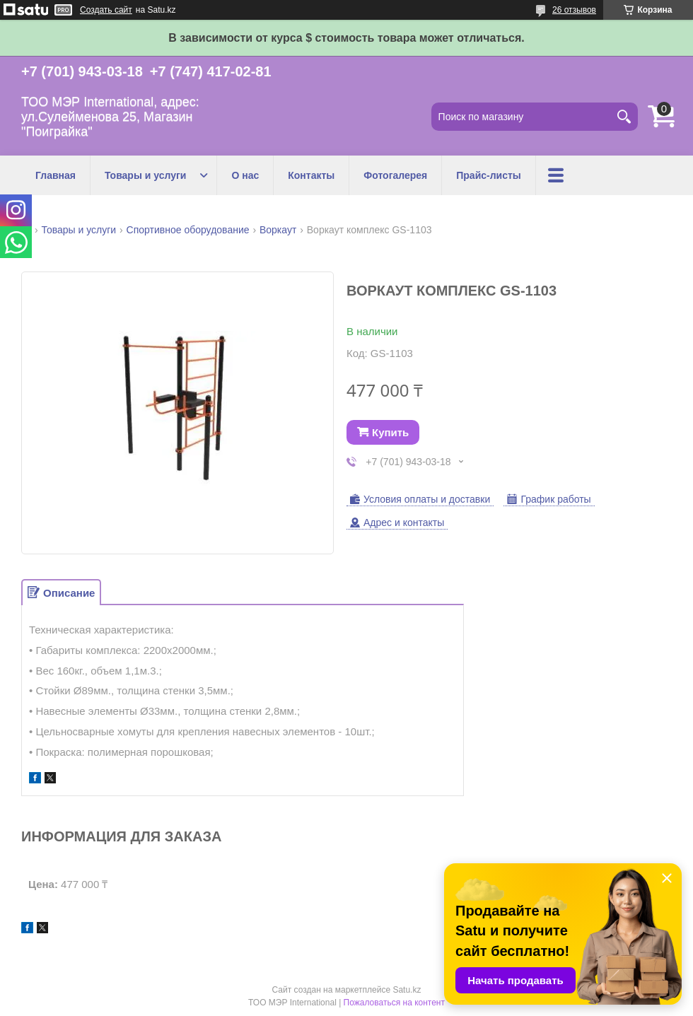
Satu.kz (406, 990)
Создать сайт (106, 10)
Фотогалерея (395, 175)
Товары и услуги (145, 175)
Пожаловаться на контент (394, 1003)
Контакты (311, 175)
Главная (55, 175)
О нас (245, 175)
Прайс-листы (488, 175)
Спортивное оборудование (188, 229)
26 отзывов (574, 10)
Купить (390, 432)
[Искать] (624, 117)
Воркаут (278, 229)
